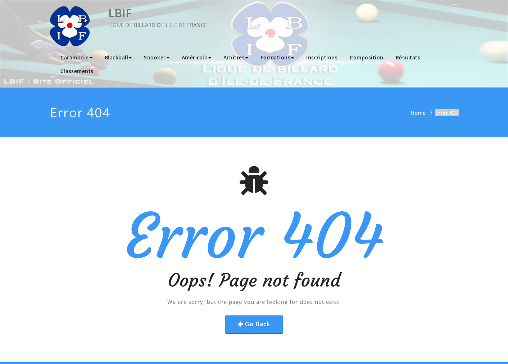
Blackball (118, 57)
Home (418, 112)
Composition (367, 57)
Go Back (257, 324)
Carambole (76, 57)
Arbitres (235, 57)
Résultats (408, 57)
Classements (77, 71)
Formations (277, 57)
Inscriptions (321, 57)
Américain (197, 57)
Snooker (156, 57)
